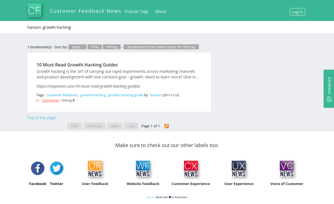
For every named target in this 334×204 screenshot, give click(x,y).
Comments (50, 100)
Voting (111, 46)
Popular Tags (136, 11)
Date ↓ (77, 46)
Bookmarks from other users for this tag (161, 46)
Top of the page (41, 117)
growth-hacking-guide (125, 95)
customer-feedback (62, 95)
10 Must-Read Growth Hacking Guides (77, 65)
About (160, 11)
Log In (297, 12)
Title (94, 46)
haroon (155, 95)
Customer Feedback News (85, 11)
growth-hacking (92, 95)
